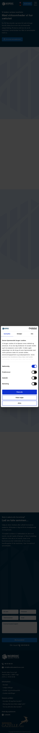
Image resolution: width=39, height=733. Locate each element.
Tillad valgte (19, 397)
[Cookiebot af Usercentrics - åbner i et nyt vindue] (29, 328)
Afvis (19, 403)
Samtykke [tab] (7, 334)
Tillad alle (19, 392)
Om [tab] (32, 334)
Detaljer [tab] (19, 334)
